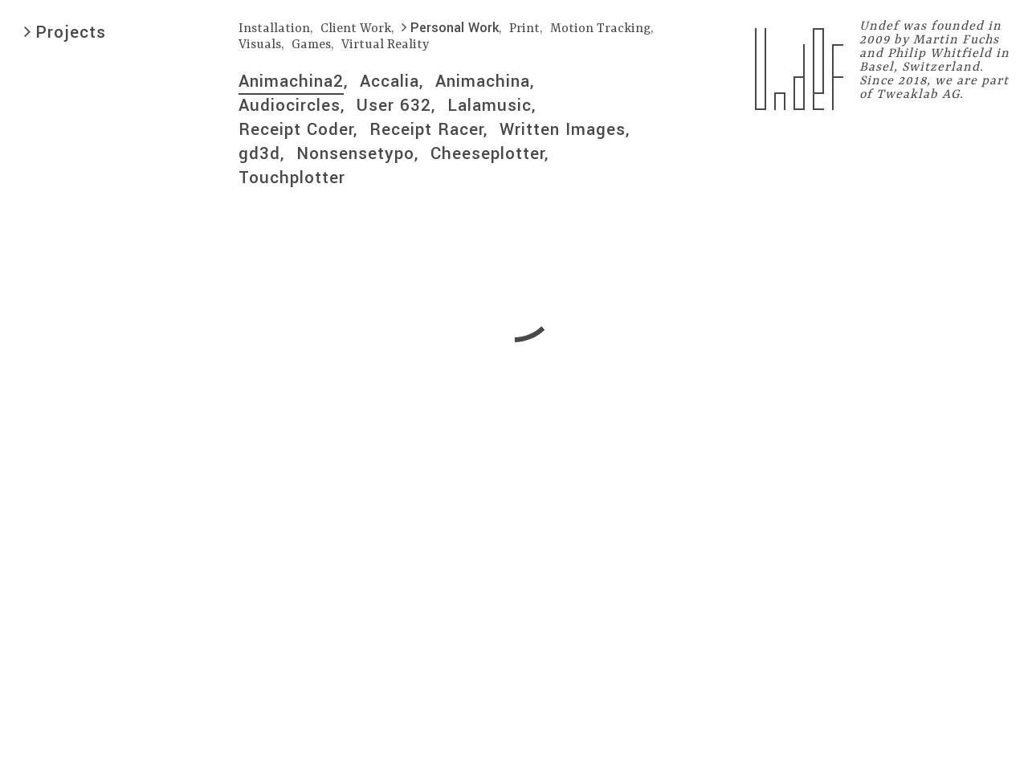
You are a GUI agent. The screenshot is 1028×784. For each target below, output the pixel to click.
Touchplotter (292, 177)
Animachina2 (291, 81)
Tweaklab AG (918, 95)
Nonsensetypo (355, 153)
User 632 (394, 105)
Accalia (389, 81)
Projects (65, 32)
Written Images (563, 129)
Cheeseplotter (487, 153)
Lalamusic (489, 105)
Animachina (482, 81)
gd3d (259, 153)
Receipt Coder (296, 129)
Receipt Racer (426, 129)
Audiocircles (290, 105)
